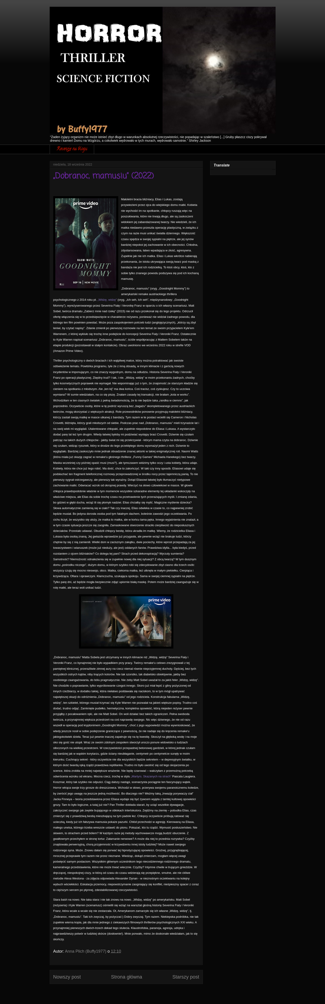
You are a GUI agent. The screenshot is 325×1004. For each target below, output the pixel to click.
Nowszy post (67, 977)
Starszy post (185, 977)
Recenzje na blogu (72, 149)
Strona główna (126, 977)
